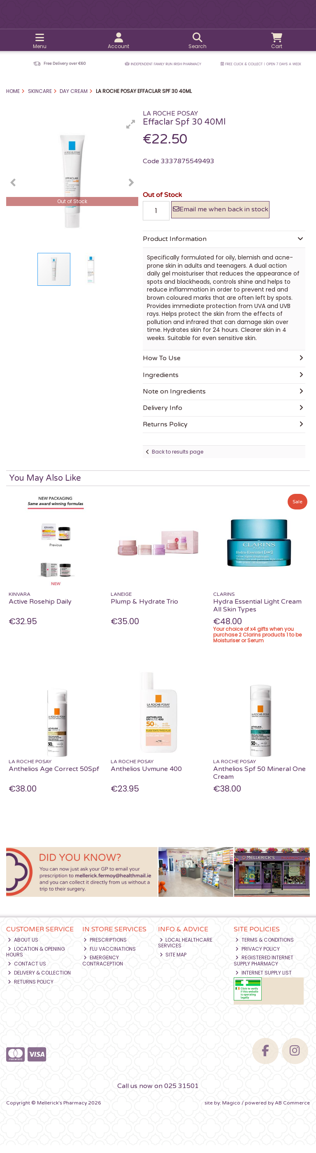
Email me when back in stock (219, 213)
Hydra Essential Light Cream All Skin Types (257, 613)
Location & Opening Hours (35, 959)
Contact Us (27, 971)
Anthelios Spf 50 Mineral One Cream (259, 780)
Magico (231, 1110)
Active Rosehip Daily (40, 609)
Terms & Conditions (264, 947)
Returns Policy (30, 989)
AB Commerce (292, 1110)
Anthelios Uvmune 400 (146, 776)
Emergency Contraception (102, 968)
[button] (130, 124)
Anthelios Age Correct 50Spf (54, 776)
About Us (23, 947)
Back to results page (177, 459)
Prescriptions (105, 947)
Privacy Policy (257, 956)
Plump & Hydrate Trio (144, 609)
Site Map (173, 962)
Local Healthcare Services (185, 950)
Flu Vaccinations (110, 956)
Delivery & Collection (39, 980)
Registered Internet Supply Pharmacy (263, 968)
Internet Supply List (263, 980)
